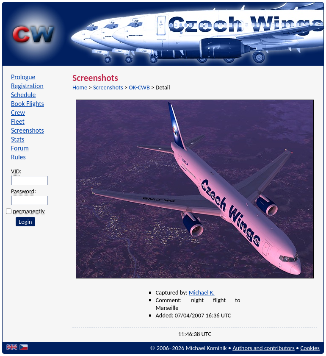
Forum (20, 148)
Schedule (23, 95)
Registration (27, 86)
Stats (17, 139)
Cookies (310, 348)
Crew (18, 112)
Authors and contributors (263, 348)
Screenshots (27, 130)
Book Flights (27, 104)
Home (79, 87)
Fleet (18, 121)
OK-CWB (139, 87)
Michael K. (202, 292)
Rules (18, 157)
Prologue (23, 77)
